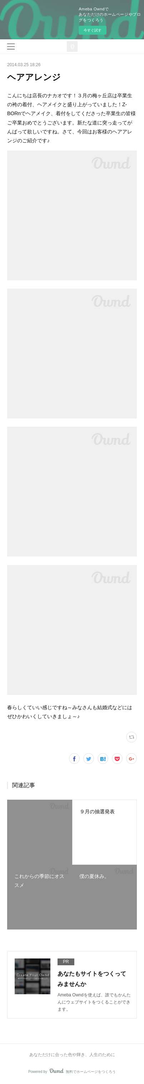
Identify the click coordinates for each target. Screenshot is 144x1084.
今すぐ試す (92, 30)
